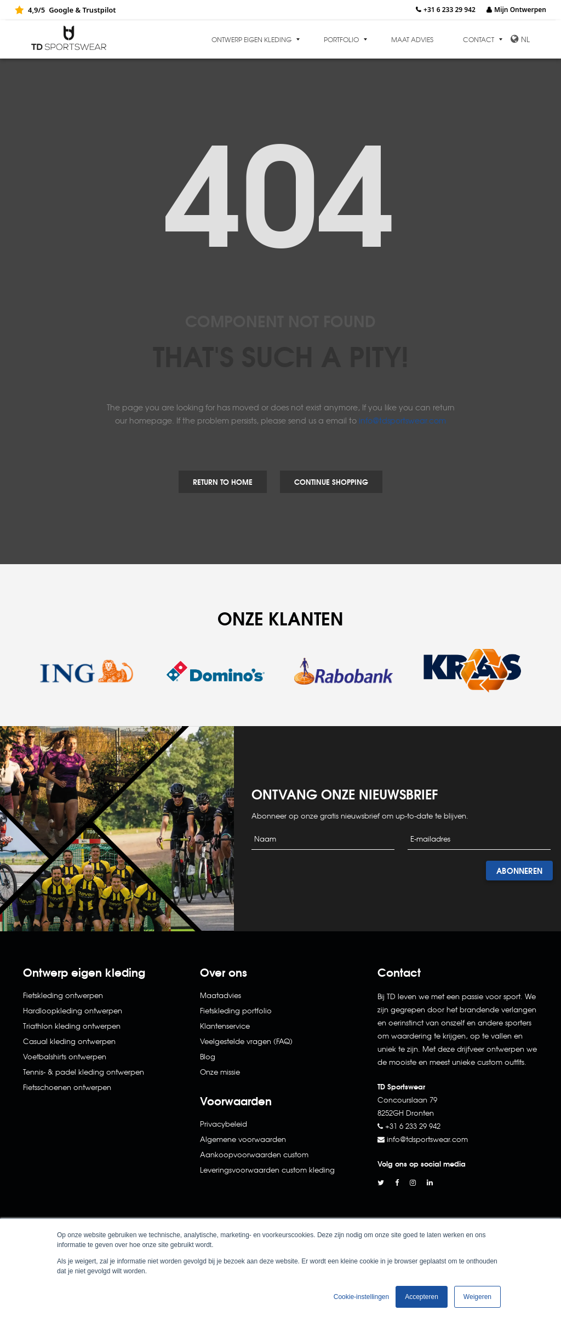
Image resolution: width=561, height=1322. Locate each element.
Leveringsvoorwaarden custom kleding (267, 1169)
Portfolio (341, 39)
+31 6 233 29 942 (449, 9)
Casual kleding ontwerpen (69, 1041)
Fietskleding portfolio (236, 1010)
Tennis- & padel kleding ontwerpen (83, 1071)
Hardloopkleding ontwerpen (72, 1010)
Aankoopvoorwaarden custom (254, 1154)
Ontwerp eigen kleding (251, 39)
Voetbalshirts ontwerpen (64, 1056)
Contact (478, 39)
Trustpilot (99, 10)
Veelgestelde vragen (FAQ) (246, 1041)
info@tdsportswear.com (402, 420)
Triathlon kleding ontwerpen (72, 1026)
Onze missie (220, 1071)
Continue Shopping (331, 481)
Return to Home (223, 481)
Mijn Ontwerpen (520, 9)
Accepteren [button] (421, 1297)
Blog (207, 1056)
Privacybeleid (223, 1123)
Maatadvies (220, 995)
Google (61, 10)
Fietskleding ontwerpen (63, 995)
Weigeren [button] (477, 1297)
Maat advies (412, 39)
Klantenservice (225, 1026)
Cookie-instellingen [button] (361, 1297)
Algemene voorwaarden (243, 1139)
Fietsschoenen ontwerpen (67, 1087)
